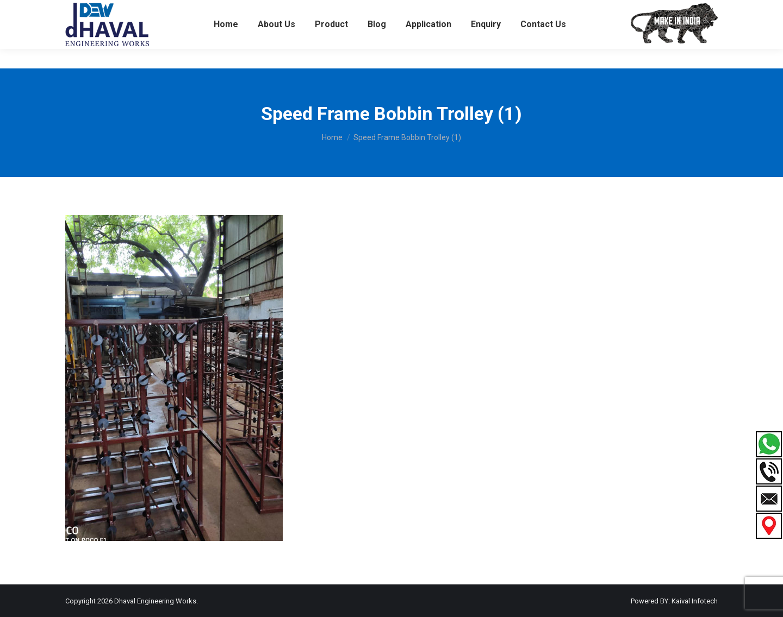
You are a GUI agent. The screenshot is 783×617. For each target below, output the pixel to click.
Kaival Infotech (695, 601)
